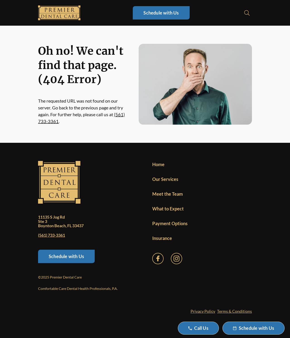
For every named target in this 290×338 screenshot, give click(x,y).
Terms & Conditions (234, 311)
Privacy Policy (203, 311)
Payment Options (170, 223)
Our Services (165, 179)
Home (158, 164)
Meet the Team (167, 194)
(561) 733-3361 (51, 235)
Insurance (162, 238)
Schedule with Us (161, 12)
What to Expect (168, 208)
